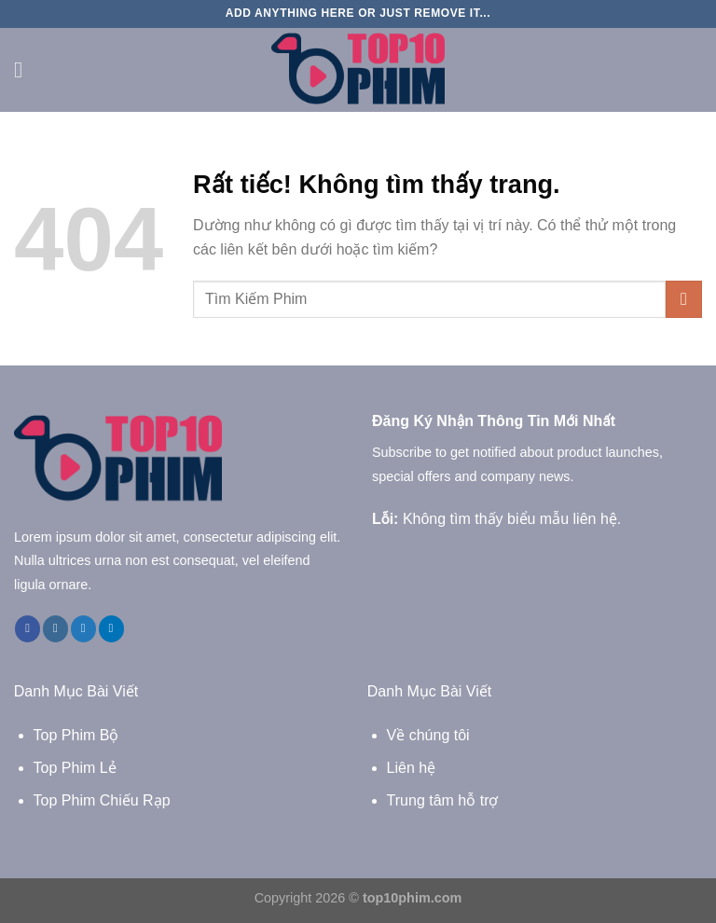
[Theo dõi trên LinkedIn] (111, 628)
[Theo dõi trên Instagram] (55, 628)
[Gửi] (684, 299)
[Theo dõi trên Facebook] (27, 628)
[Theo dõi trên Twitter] (83, 628)
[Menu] (25, 69)
